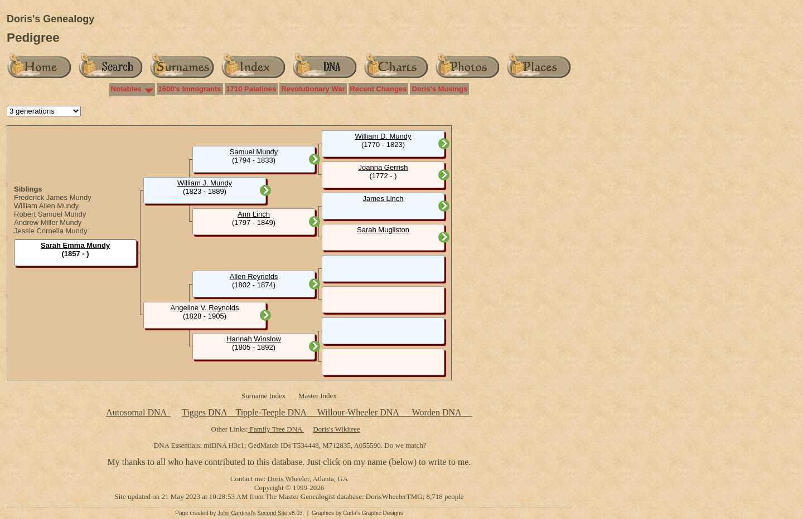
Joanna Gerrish (383, 167)
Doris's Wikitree (336, 429)
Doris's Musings (439, 89)
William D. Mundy (383, 136)
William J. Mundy (204, 183)
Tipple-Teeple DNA (270, 412)
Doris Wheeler (288, 478)
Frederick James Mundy (52, 197)
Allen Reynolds (254, 276)
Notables (126, 89)
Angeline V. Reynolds (204, 307)
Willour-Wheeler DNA (359, 412)
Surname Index (263, 395)
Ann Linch (254, 214)
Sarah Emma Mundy (75, 245)
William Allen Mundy (46, 206)
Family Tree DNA (276, 429)
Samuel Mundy (254, 152)
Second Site (272, 513)
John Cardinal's (236, 513)
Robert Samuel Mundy (50, 214)
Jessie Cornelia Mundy (51, 231)
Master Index (317, 395)
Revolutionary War (313, 89)
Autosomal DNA (138, 412)
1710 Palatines (251, 89)
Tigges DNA (204, 412)
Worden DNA (437, 412)
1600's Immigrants (189, 89)
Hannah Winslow (253, 339)
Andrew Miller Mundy (47, 222)
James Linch (383, 198)
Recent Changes (378, 89)
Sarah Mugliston (383, 230)
